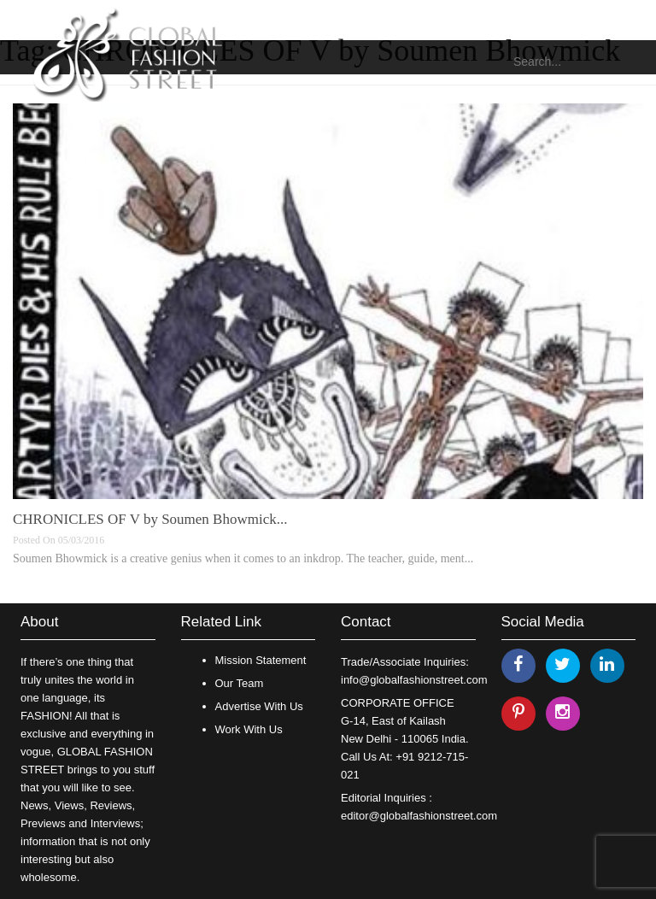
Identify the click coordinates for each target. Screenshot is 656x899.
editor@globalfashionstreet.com (419, 815)
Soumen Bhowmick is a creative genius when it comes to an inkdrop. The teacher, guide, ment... (243, 558)
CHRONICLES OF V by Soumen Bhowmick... (150, 519)
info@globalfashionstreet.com (414, 679)
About (39, 622)
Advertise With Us (259, 706)
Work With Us (249, 729)
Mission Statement (261, 660)
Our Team (239, 683)
